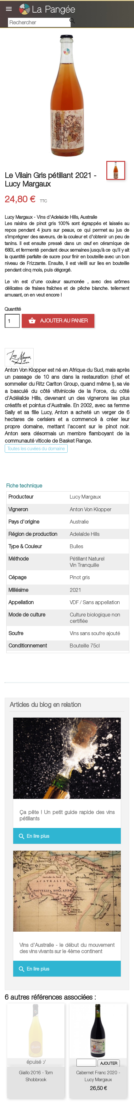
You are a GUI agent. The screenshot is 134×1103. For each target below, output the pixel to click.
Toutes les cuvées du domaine (36, 448)
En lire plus (33, 836)
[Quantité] (12, 321)
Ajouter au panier (58, 321)
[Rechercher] (39, 22)
